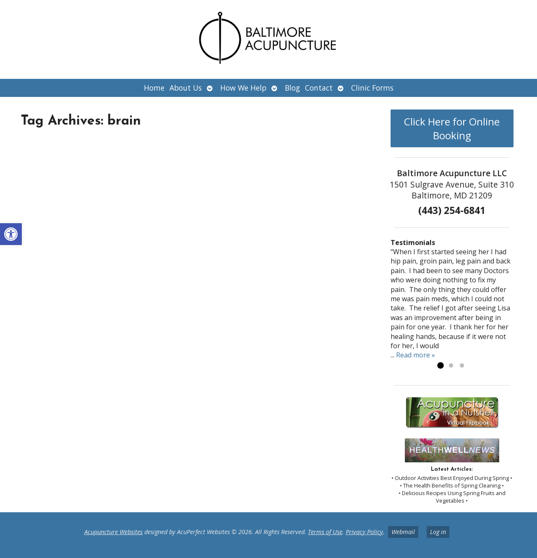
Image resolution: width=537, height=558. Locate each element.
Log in (438, 532)
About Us (185, 88)
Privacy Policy (364, 532)
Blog (292, 88)
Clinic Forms (372, 88)
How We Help (243, 88)
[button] (11, 234)
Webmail (403, 532)
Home (154, 88)
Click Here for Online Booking (452, 128)
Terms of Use (325, 532)
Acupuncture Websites (113, 532)
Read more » (415, 355)
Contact (319, 88)
